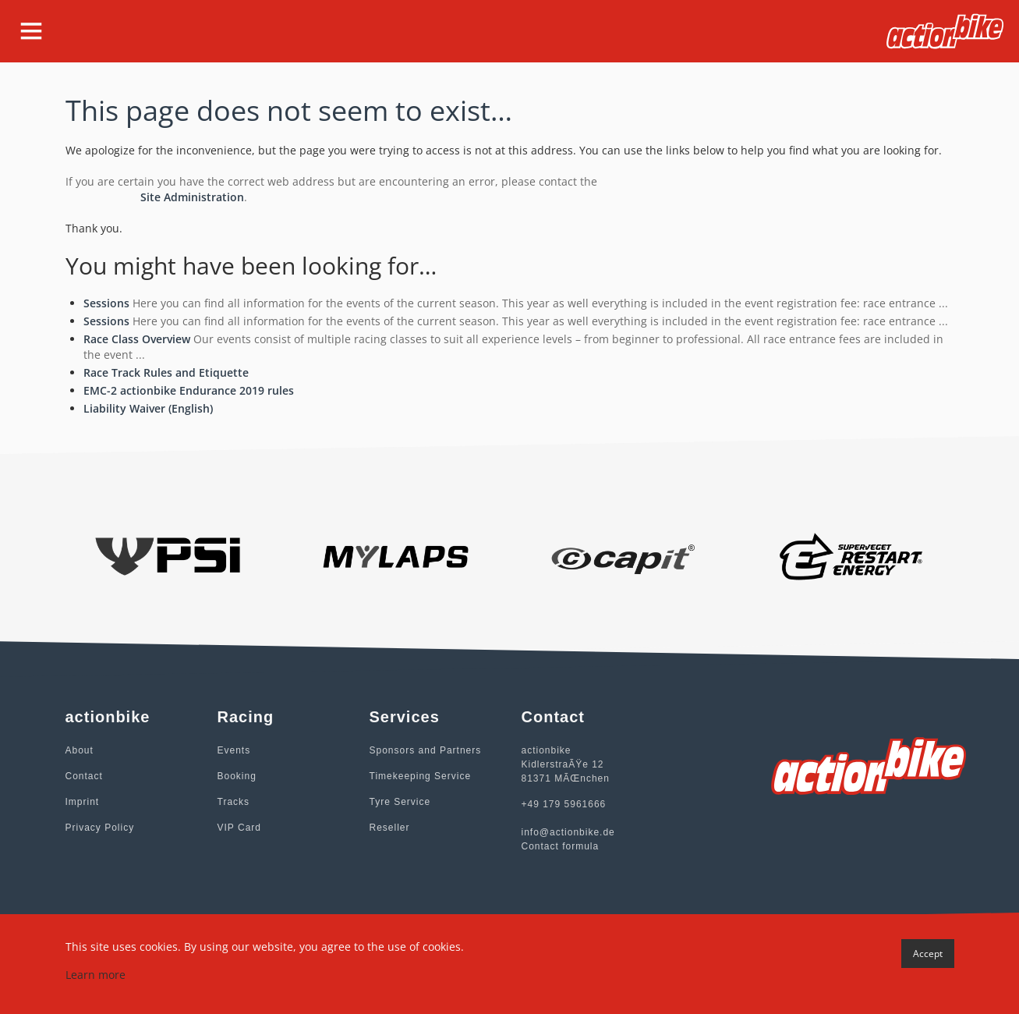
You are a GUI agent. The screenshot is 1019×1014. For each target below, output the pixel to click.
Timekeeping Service (421, 776)
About (79, 750)
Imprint (82, 801)
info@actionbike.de (568, 832)
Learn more (95, 974)
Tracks (234, 801)
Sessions (106, 303)
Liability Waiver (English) (148, 408)
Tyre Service (400, 801)
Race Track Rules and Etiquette (166, 372)
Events (234, 750)
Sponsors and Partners (426, 750)
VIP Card (239, 827)
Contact (84, 776)
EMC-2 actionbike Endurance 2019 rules (188, 390)
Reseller (390, 827)
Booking (237, 776)
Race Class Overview (136, 339)
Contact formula (561, 846)
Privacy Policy (100, 827)
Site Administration (192, 197)
